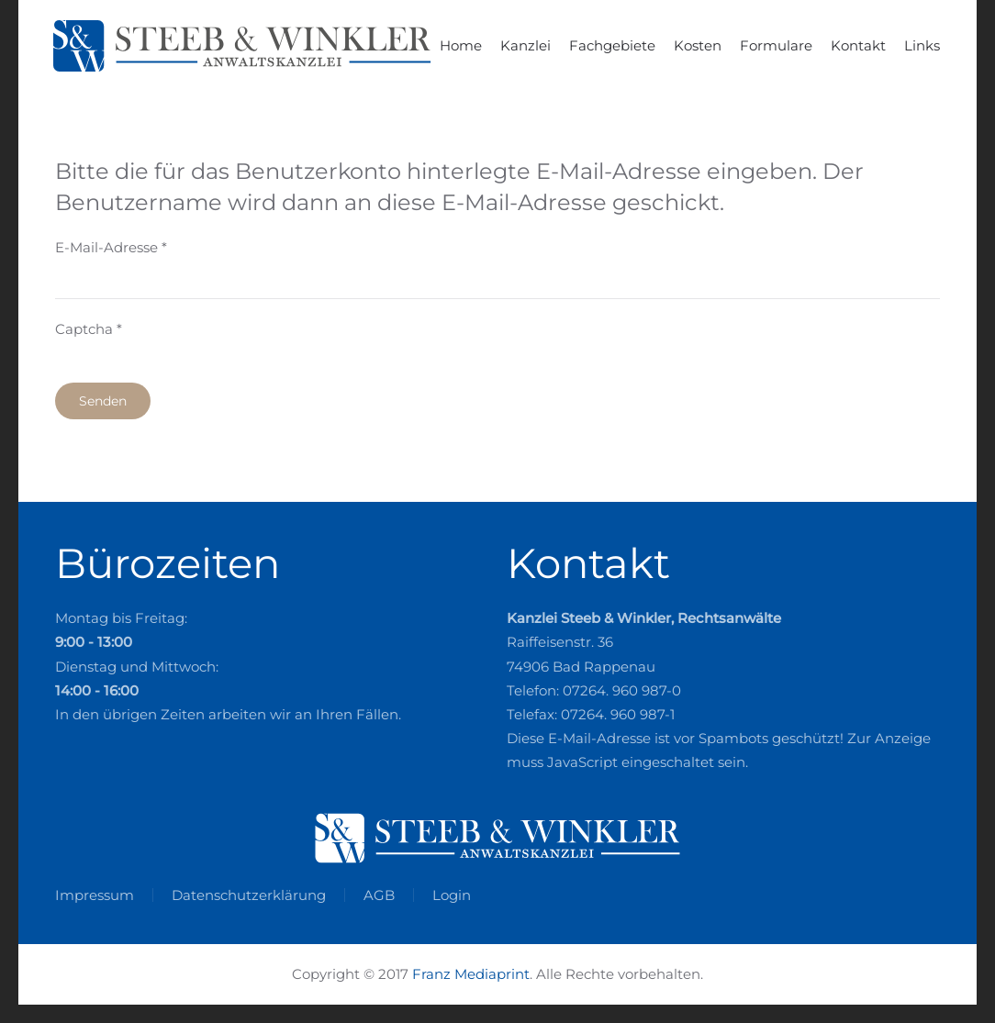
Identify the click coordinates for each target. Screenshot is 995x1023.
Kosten (697, 45)
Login (451, 895)
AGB (379, 895)
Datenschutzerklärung (249, 895)
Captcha (88, 329)
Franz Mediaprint (471, 974)
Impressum (94, 895)
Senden (103, 401)
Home (461, 45)
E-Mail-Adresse (111, 247)
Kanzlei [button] (525, 45)
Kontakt (858, 45)
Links (922, 45)
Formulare (776, 45)
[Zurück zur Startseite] (247, 46)
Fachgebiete (612, 45)
